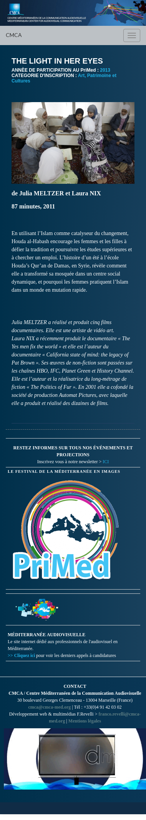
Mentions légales (84, 721)
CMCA (14, 35)
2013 (105, 70)
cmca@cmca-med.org (49, 707)
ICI (106, 461)
